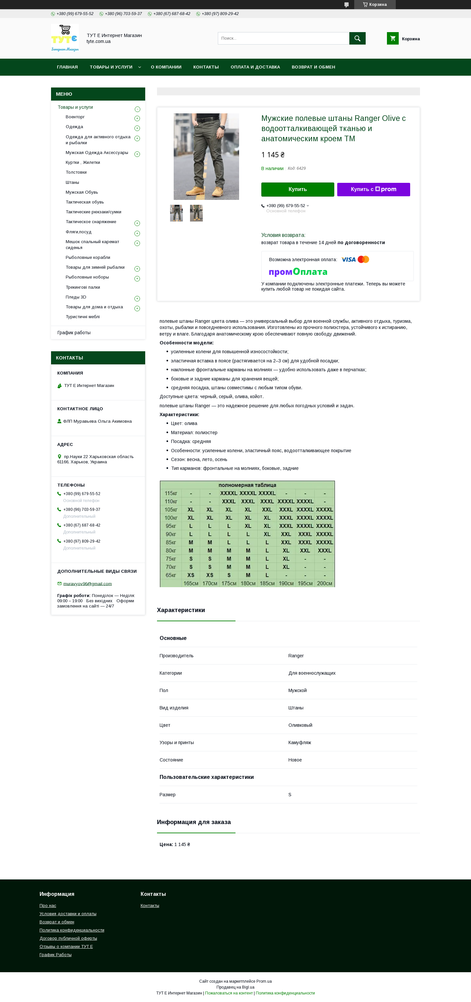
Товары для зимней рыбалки (95, 267)
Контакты (206, 67)
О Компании (166, 67)
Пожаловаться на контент (229, 993)
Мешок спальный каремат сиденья (92, 244)
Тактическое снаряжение (91, 221)
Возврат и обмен (313, 67)
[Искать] (357, 38)
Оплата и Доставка (255, 67)
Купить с (373, 189)
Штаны (72, 182)
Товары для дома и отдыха (94, 306)
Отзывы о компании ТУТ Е (66, 946)
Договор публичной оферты (68, 938)
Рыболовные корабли (88, 257)
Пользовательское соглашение (197, 84)
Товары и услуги (111, 67)
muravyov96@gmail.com (87, 583)
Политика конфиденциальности (100, 84)
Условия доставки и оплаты (68, 913)
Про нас (48, 905)
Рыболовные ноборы (87, 277)
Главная (67, 67)
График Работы (56, 954)
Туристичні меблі (83, 316)
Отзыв (259, 84)
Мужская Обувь (82, 192)
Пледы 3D (76, 297)
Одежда (74, 126)
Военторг (75, 116)
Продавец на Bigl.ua (235, 987)
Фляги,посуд (79, 231)
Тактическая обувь (85, 202)
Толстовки (76, 172)
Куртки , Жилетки (83, 162)
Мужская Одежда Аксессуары (97, 152)
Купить (298, 189)
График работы (74, 332)
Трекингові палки (83, 287)
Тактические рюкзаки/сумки (93, 211)
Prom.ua (264, 981)
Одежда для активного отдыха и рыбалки (98, 139)
